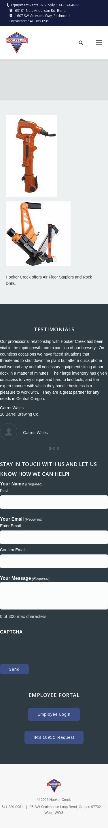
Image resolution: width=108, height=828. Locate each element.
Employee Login (53, 714)
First (4, 490)
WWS (59, 813)
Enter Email (10, 526)
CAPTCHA (11, 631)
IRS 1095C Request (54, 737)
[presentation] (44, 646)
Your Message (25, 578)
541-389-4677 (67, 5)
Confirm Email (12, 549)
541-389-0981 (39, 20)
